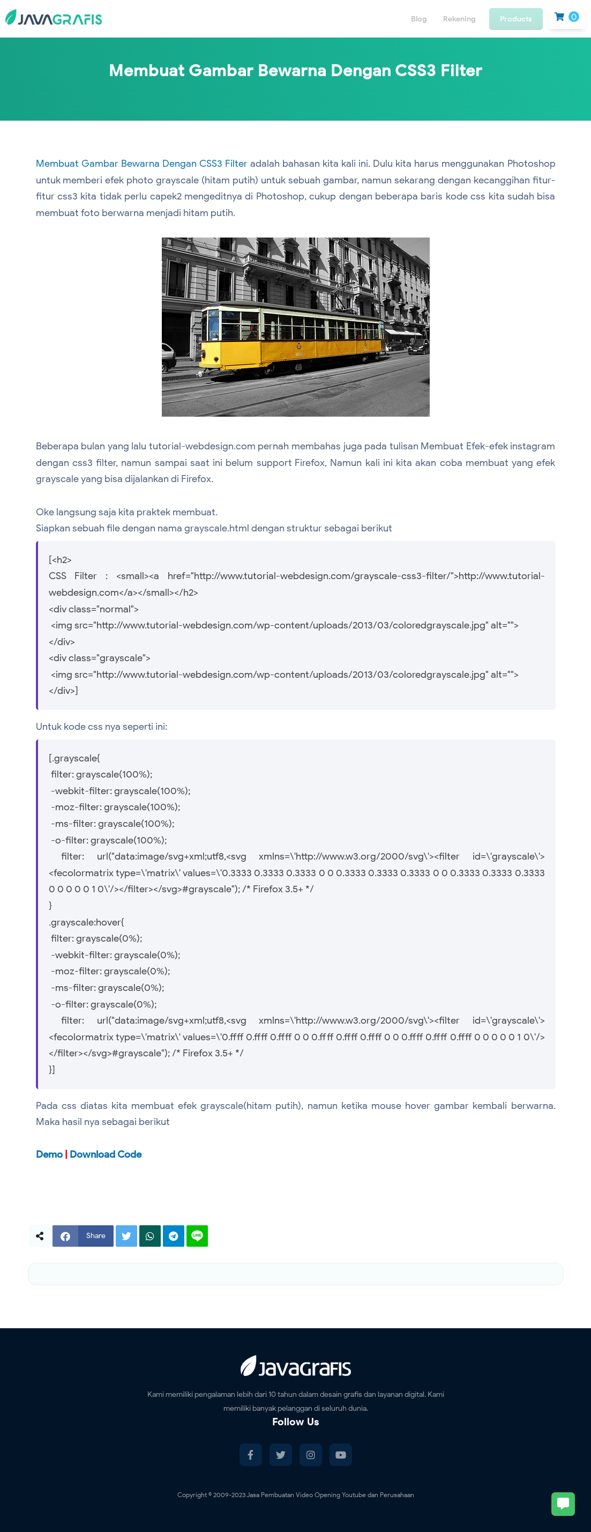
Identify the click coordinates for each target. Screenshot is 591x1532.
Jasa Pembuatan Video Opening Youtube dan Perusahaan (330, 1495)
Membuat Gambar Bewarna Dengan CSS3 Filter (142, 163)
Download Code (105, 1154)
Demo (49, 1154)
